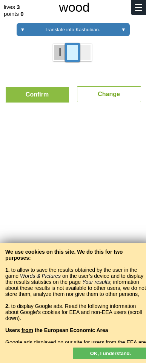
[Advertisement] (73, 198)
